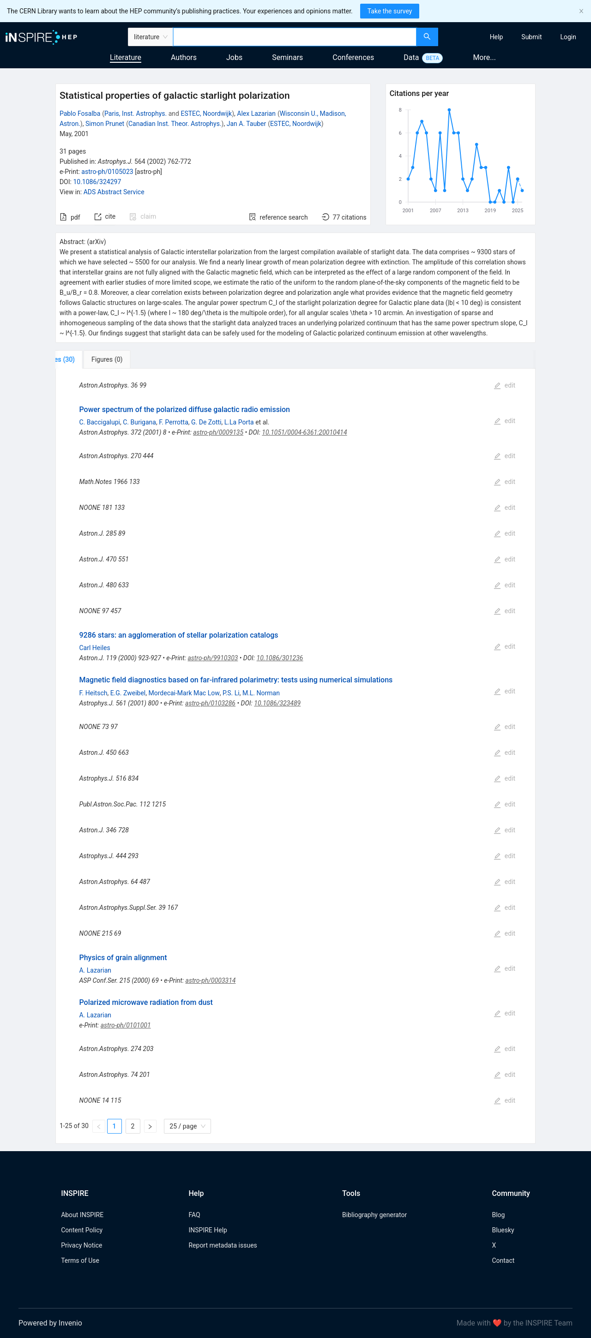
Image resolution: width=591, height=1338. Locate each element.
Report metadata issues (222, 1245)
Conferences (353, 57)
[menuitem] (496, 37)
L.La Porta (239, 422)
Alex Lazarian (256, 113)
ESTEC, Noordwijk (206, 113)
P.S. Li (231, 693)
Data (411, 57)
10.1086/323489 (277, 703)
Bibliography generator (374, 1215)
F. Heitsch (93, 693)
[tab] (86, 359)
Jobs (234, 57)
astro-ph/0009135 (218, 432)
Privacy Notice (81, 1245)
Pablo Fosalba (80, 113)
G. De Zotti (206, 422)
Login (568, 37)
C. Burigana (139, 422)
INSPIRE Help (207, 1230)
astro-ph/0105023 (107, 171)
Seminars (287, 57)
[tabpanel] (295, 756)
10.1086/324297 (97, 181)
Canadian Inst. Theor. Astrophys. (175, 123)
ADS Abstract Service (114, 192)
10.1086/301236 (280, 658)
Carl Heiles (94, 647)
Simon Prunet (104, 123)
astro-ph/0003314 (211, 980)
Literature (125, 57)
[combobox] (294, 37)
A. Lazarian (95, 970)
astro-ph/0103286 (210, 703)
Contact (503, 1260)
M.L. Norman (261, 693)
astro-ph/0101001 (126, 1025)
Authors (184, 57)
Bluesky (503, 1230)
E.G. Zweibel (128, 693)
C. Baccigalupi (99, 422)
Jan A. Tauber (246, 123)
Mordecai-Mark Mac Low (184, 693)
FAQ (194, 1215)
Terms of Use (80, 1260)
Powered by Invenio (50, 1323)
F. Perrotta (173, 422)
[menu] (515, 37)
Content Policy (82, 1230)
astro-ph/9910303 (212, 658)
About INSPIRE (82, 1215)
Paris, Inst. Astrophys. (135, 113)
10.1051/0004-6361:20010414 (304, 432)
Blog (498, 1215)
